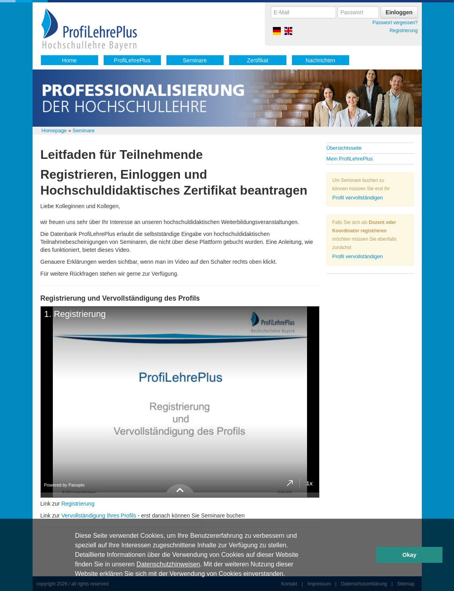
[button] (288, 575)
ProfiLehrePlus (132, 60)
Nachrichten (320, 60)
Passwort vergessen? (395, 22)
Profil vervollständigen (357, 198)
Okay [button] (409, 555)
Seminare (195, 60)
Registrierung (404, 30)
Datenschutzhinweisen (168, 564)
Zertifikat (258, 60)
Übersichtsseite (344, 148)
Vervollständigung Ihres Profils (98, 515)
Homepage (54, 130)
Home (69, 60)
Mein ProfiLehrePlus (349, 159)
